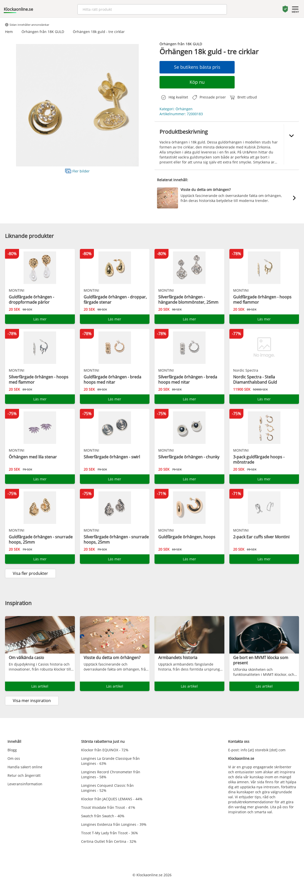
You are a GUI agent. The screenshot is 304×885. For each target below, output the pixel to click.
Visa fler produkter (30, 573)
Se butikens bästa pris (197, 67)
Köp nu (197, 82)
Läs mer (40, 319)
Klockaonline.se (18, 9)
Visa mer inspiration (32, 700)
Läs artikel (39, 686)
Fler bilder (77, 171)
